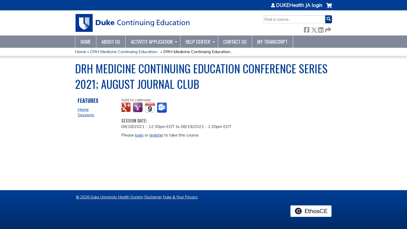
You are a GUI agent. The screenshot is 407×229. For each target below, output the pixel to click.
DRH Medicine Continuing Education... (124, 51)
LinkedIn (320, 29)
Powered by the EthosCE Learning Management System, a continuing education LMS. (311, 211)
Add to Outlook (162, 108)
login (139, 135)
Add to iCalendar (150, 107)
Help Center (198, 41)
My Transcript (272, 41)
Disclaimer (153, 197)
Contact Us (235, 41)
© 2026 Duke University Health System (109, 197)
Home (85, 41)
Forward (327, 29)
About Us (110, 41)
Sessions (86, 114)
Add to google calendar (126, 108)
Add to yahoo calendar (138, 108)
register (156, 135)
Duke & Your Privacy (180, 197)
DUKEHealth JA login (299, 5)
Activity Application (152, 41)
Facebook (306, 29)
